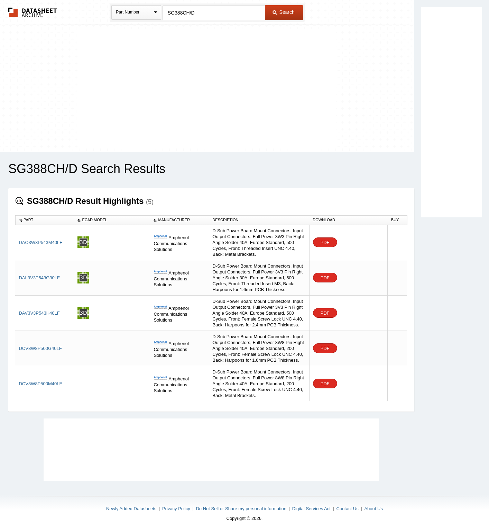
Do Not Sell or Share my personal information (241, 508)
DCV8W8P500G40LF (40, 348)
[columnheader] (44, 220)
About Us (373, 508)
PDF (325, 242)
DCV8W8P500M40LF (40, 383)
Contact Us (347, 508)
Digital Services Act (311, 508)
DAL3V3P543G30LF (39, 277)
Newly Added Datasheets (131, 508)
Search (284, 12)
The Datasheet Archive (32, 12)
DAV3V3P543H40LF (39, 313)
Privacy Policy (176, 508)
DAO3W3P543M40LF (40, 242)
